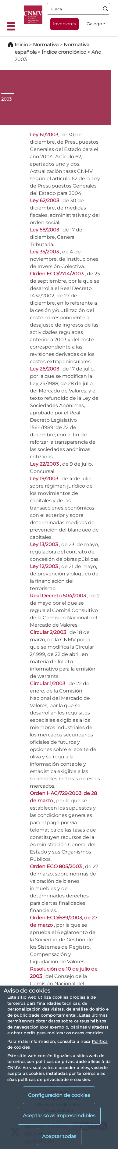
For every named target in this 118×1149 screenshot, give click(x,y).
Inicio (21, 45)
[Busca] (105, 9)
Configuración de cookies (59, 1095)
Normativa (46, 45)
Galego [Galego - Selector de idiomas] (94, 24)
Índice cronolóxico (64, 52)
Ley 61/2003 (44, 135)
